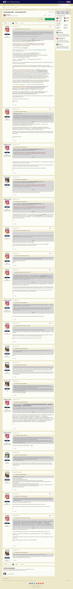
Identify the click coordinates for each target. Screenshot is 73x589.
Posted (16, 26)
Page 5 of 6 (22, 23)
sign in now (24, 569)
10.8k (7, 154)
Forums (4, 7)
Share (44, 15)
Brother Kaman (7, 177)
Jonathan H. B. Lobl (7, 144)
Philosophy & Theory (14, 15)
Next (16, 23)
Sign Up (68, 1)
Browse (4, 5)
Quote (15, 140)
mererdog (7, 346)
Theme (34, 585)
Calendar (8, 7)
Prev (5, 23)
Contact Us (38, 585)
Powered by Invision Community (36, 587)
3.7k (7, 462)
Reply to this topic (50, 19)
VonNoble (8, 14)
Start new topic (41, 19)
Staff (11, 7)
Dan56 (7, 452)
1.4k (7, 36)
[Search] (63, 5)
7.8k (7, 372)
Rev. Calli (23, 111)
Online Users (16, 7)
